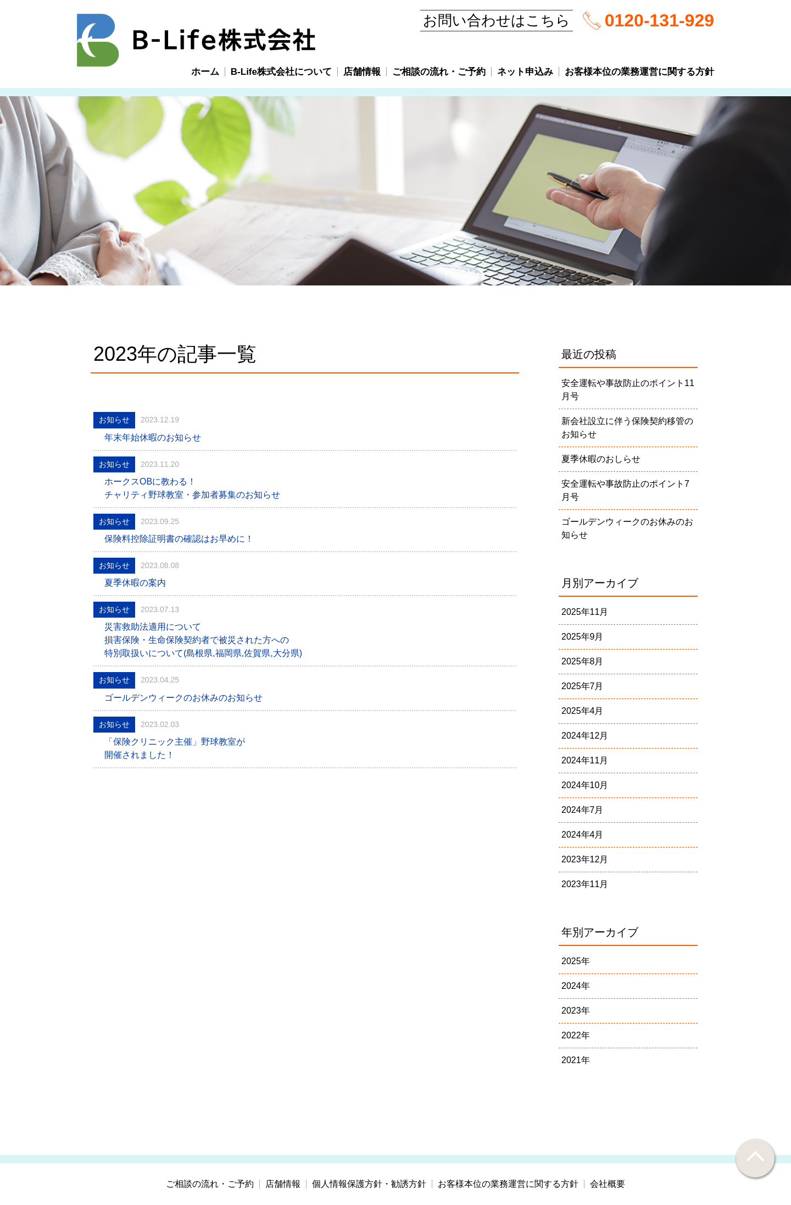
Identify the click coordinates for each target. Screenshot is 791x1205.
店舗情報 (362, 71)
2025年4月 (582, 711)
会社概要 (607, 1184)
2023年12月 (584, 859)
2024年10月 (584, 785)
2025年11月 (584, 612)
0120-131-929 (659, 20)
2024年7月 (582, 810)
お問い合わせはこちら (496, 20)
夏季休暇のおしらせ (600, 459)
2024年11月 (584, 760)
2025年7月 (582, 686)
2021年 (575, 1060)
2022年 (575, 1035)
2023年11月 (584, 884)
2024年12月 (584, 735)
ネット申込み (525, 71)
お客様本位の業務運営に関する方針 (639, 71)
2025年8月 (582, 661)
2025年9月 (582, 636)
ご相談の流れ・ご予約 (439, 71)
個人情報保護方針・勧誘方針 (369, 1184)
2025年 (575, 961)
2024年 (575, 986)
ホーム (205, 71)
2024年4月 (582, 834)
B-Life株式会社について (281, 71)
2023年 (575, 1010)
